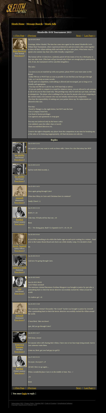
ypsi (19, 289)
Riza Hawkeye (19, 51)
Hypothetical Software (65, 403)
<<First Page (19, 35)
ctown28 (19, 198)
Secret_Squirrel (19, 246)
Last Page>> (89, 35)
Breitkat (19, 219)
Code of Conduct (50, 403)
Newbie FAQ (39, 403)
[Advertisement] (48, 7)
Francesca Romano (19, 345)
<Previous (31, 35)
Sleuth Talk (50, 24)
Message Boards (34, 24)
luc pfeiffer (19, 155)
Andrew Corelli (19, 267)
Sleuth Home (17, 24)
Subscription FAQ (17, 403)
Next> (79, 35)
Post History (19, 56)
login (24, 393)
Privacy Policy (29, 403)
